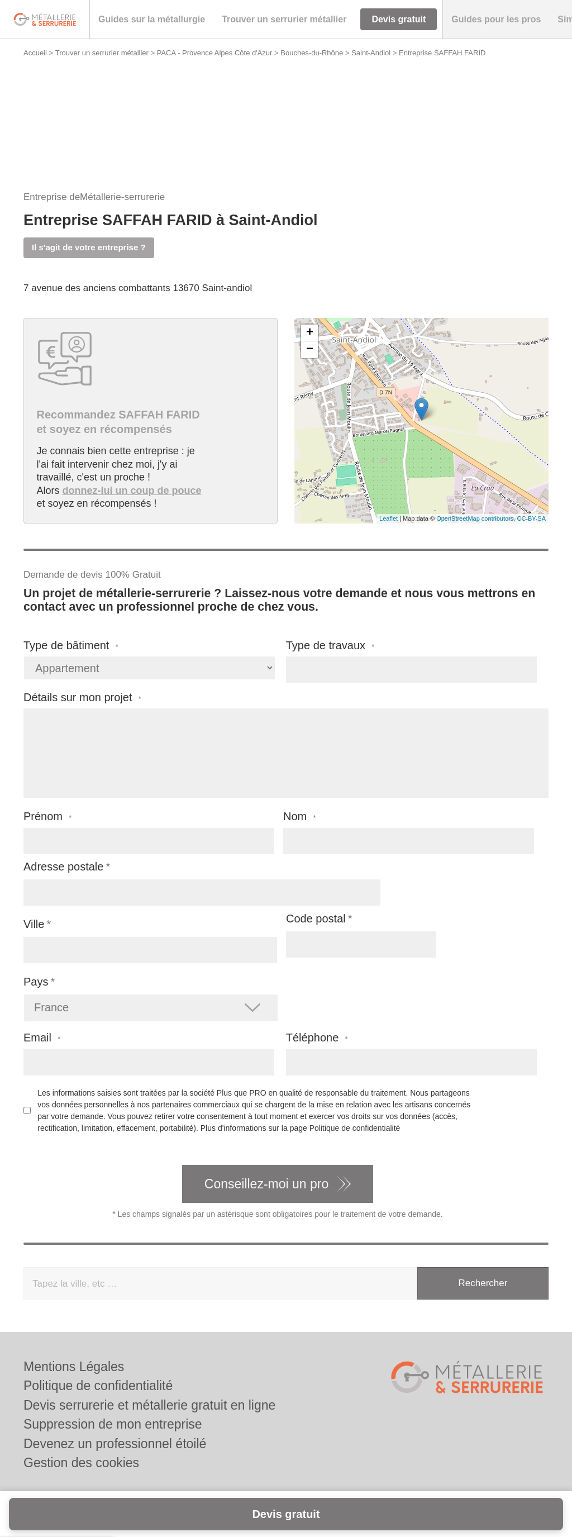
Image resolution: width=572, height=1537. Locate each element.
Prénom (47, 816)
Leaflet (388, 518)
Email (41, 1037)
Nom (299, 816)
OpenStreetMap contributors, (476, 518)
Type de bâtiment (70, 645)
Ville (33, 924)
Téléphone (317, 1037)
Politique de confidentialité (355, 1128)
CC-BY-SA (531, 518)
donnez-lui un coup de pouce (132, 490)
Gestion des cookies (81, 1462)
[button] (151, 19)
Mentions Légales (73, 1366)
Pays (35, 982)
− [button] (309, 349)
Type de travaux (330, 645)
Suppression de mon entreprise (112, 1424)
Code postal (316, 918)
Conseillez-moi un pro (266, 1184)
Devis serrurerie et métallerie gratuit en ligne (149, 1405)
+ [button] (309, 333)
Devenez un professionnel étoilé (114, 1443)
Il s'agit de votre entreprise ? (89, 247)
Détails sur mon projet (82, 697)
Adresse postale (63, 866)
